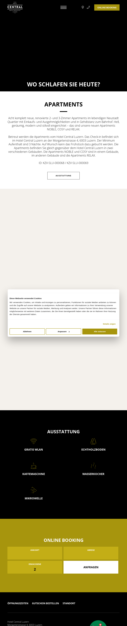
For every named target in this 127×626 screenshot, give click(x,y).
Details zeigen (109, 324)
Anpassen (64, 331)
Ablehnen (27, 331)
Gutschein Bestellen (45, 603)
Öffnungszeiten (17, 603)
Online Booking (106, 7)
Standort (69, 603)
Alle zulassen (100, 331)
